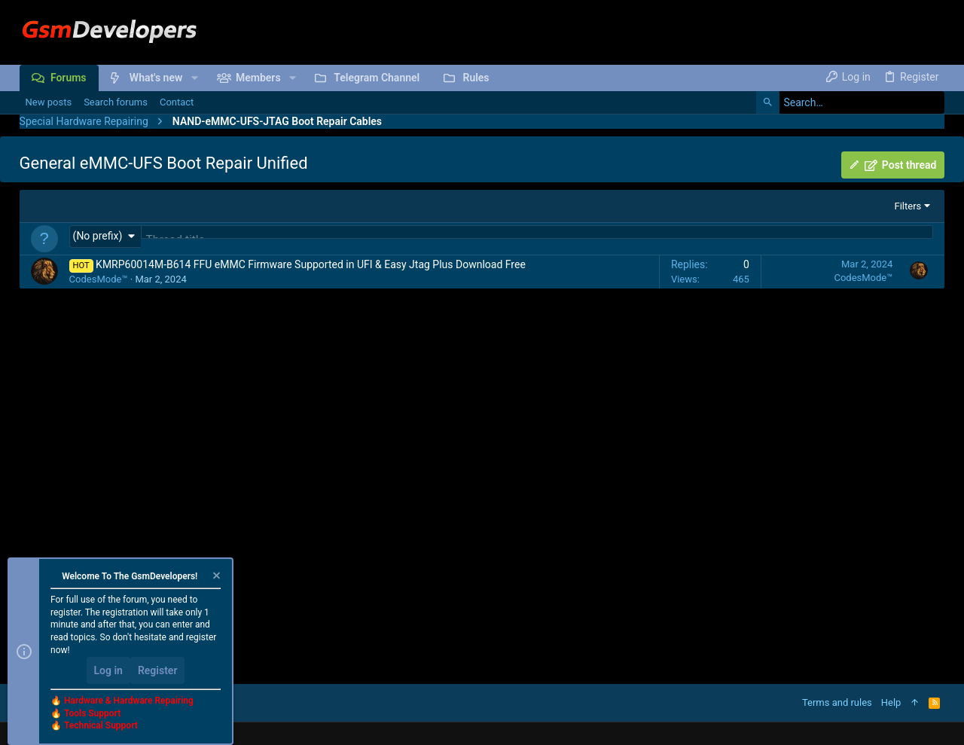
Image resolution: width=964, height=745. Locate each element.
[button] (194, 77)
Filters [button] (908, 206)
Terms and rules (837, 702)
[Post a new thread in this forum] (537, 239)
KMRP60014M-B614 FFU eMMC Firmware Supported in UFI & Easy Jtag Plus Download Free (311, 266)
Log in (108, 670)
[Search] (850, 102)
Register (158, 670)
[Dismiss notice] (215, 577)
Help (891, 702)
